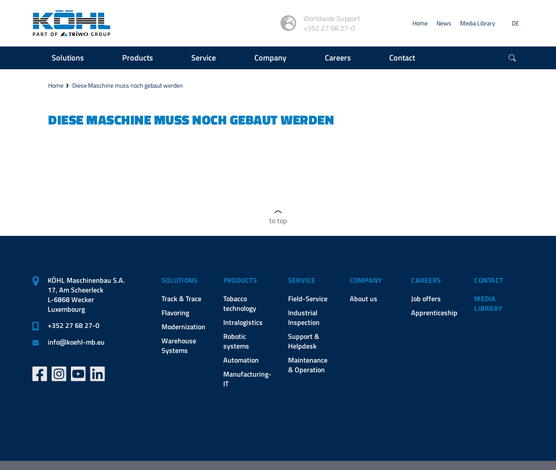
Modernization (183, 326)
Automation (241, 360)
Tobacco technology (239, 303)
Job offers (426, 298)
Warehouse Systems (179, 345)
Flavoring (175, 312)
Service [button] (203, 58)
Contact (488, 280)
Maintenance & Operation (307, 365)
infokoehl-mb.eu (76, 342)
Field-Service (307, 298)
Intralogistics (243, 322)
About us (363, 298)
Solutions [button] (68, 58)
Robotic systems (236, 341)
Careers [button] (338, 58)
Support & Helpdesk (303, 341)
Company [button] (270, 58)
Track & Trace (181, 298)
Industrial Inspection (304, 317)
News (443, 23)
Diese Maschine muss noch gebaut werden (127, 85)
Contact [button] (402, 58)
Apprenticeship (434, 312)
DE (515, 23)
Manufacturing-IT (247, 379)
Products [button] (137, 58)
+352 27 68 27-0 (73, 325)
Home (420, 23)
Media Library (477, 23)
